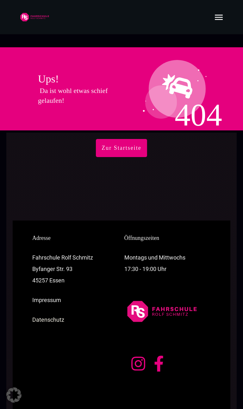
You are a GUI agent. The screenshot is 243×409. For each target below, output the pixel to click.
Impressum (46, 286)
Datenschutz (48, 306)
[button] (14, 395)
